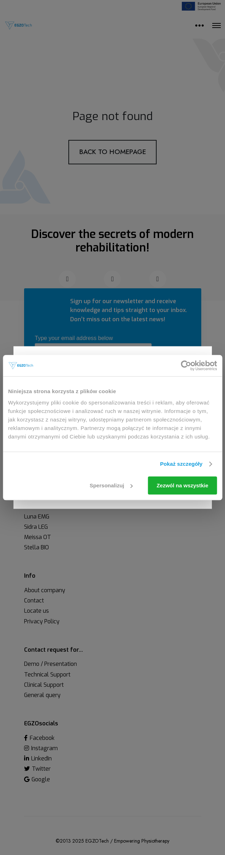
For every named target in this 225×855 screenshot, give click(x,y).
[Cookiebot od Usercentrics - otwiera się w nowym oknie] (186, 365)
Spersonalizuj (111, 485)
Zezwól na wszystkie (182, 485)
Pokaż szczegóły (181, 464)
